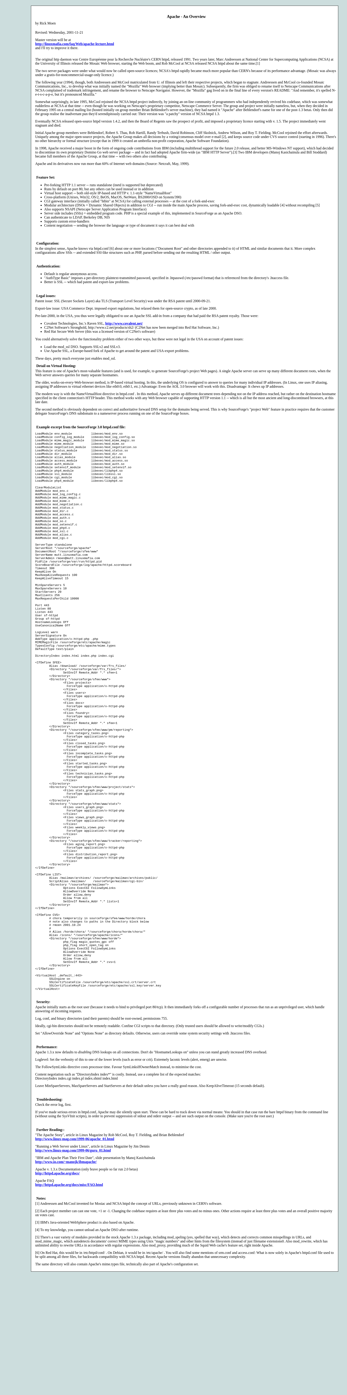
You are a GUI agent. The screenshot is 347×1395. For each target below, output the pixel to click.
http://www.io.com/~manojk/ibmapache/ (66, 1273)
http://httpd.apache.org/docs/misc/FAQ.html (69, 1296)
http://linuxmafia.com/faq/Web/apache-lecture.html (74, 44)
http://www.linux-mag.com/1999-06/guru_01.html (73, 1262)
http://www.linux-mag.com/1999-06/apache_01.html (74, 1251)
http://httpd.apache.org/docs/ (57, 1285)
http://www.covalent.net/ (124, 323)
